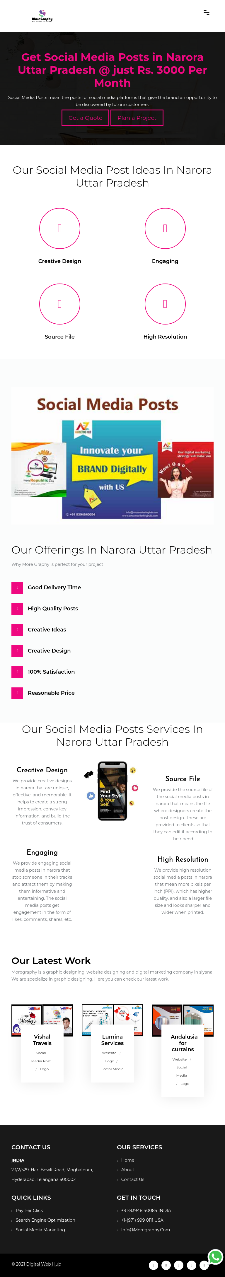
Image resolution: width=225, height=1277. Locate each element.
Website (109, 1053)
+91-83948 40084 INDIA (146, 1210)
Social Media (112, 1069)
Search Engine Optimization (45, 1220)
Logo (44, 1069)
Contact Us (132, 1179)
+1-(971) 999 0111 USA (142, 1220)
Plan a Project (136, 117)
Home (127, 1160)
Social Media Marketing (40, 1229)
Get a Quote (86, 117)
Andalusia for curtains (184, 1043)
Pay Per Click (29, 1210)
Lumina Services (112, 1040)
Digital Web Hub (43, 1264)
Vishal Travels (42, 1040)
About (127, 1169)
